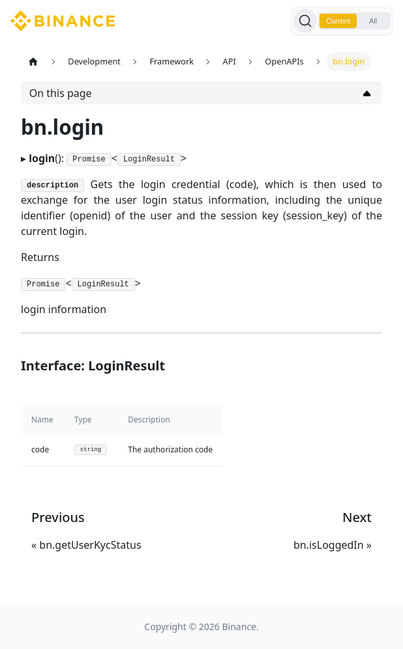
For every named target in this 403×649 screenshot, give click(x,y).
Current (338, 21)
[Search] (305, 21)
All (373, 21)
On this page (60, 93)
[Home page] (33, 61)
